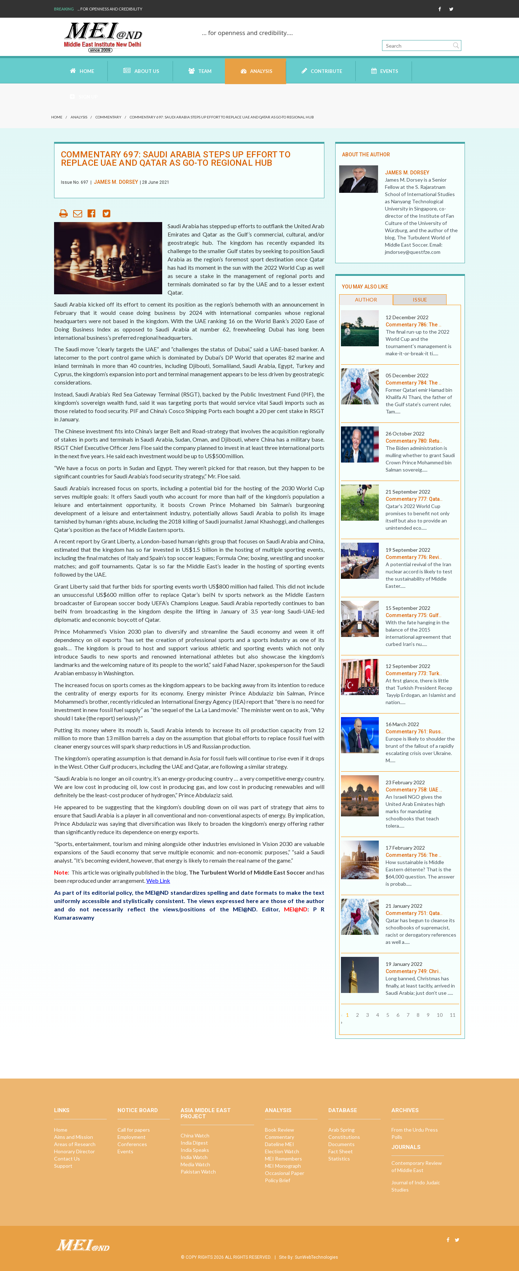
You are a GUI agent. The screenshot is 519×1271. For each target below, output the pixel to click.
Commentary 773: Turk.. (414, 673)
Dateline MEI (279, 1144)
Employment (131, 1137)
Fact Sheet (340, 1151)
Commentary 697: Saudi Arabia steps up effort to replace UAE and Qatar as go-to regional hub (222, 117)
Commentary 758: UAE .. (414, 790)
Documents (341, 1144)
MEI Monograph (283, 1166)
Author (366, 299)
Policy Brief (277, 1180)
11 (453, 1015)
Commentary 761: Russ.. (415, 731)
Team (200, 71)
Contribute (322, 71)
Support (63, 1166)
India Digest (194, 1143)
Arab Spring (341, 1130)
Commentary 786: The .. (414, 324)
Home (82, 71)
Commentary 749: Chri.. (414, 971)
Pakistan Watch (198, 1171)
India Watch (194, 1157)
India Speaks (195, 1150)
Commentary (108, 117)
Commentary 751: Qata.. (414, 913)
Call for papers (133, 1130)
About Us (141, 71)
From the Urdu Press (414, 1130)
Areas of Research (75, 1144)
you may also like (365, 287)
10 (440, 1015)
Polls (396, 1137)
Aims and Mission (73, 1137)
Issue (420, 299)
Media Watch (195, 1164)
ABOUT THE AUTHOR (366, 154)
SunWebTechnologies (316, 1257)
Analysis (256, 71)
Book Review (279, 1130)
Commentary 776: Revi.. (414, 557)
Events (384, 71)
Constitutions (344, 1137)
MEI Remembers (283, 1158)
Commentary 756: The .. (414, 855)
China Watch (195, 1135)
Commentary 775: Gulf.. (414, 615)
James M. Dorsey (116, 182)
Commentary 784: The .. (414, 383)
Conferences (132, 1144)
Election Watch (282, 1151)
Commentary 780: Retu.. (414, 441)
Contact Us (67, 1158)
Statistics (339, 1158)
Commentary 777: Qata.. (414, 499)
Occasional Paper (284, 1173)
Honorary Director (74, 1151)
